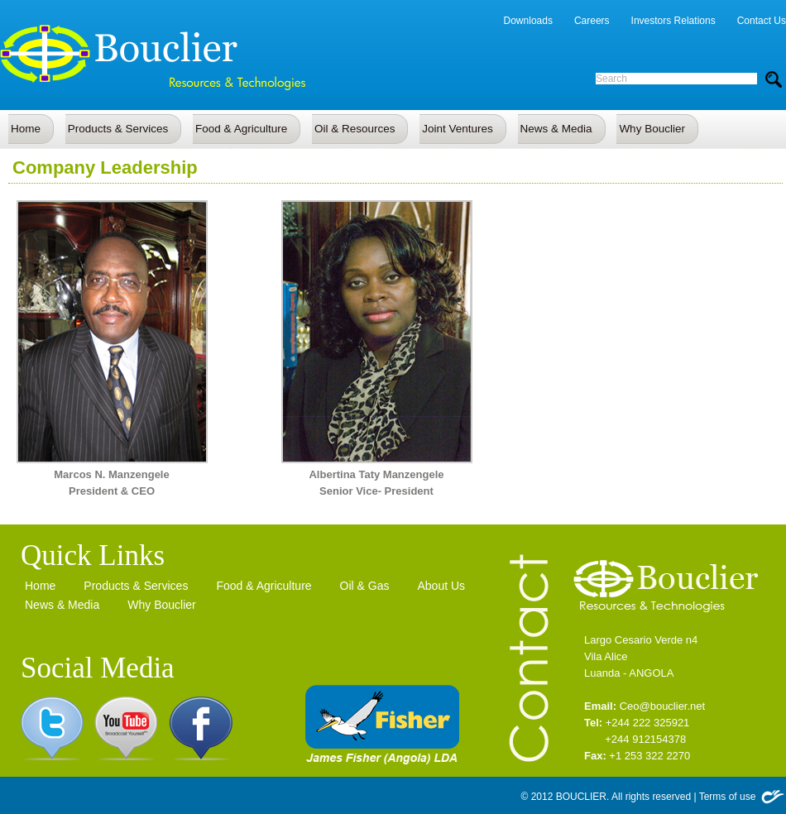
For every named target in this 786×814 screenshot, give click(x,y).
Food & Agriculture (263, 585)
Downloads (528, 20)
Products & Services (136, 585)
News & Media (62, 604)
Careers (592, 20)
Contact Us (761, 20)
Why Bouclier (161, 604)
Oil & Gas (365, 585)
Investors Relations (673, 20)
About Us (442, 585)
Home (40, 585)
